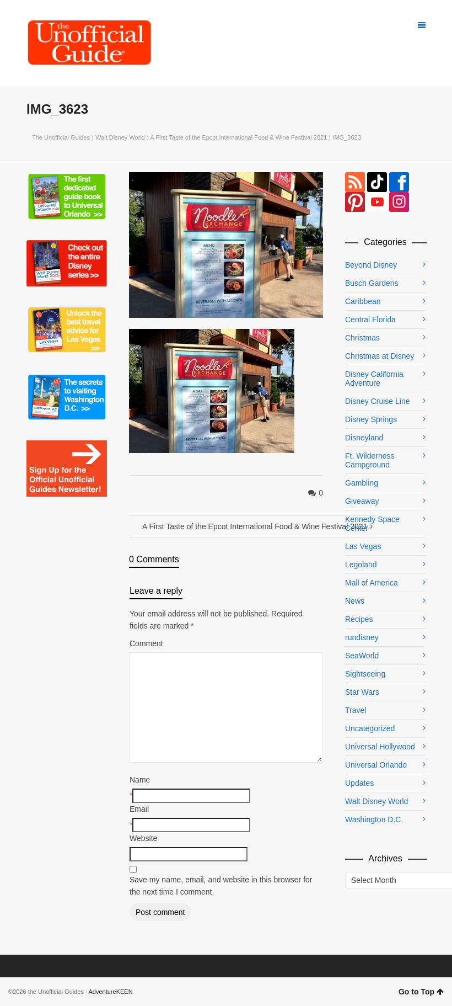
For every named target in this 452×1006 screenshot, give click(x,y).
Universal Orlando (376, 764)
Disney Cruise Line (377, 401)
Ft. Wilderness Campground (369, 460)
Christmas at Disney (379, 356)
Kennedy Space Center (372, 524)
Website (143, 838)
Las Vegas (363, 546)
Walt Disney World (120, 137)
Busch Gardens (372, 283)
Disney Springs (371, 419)
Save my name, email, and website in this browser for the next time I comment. (221, 885)
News (354, 601)
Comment (146, 643)
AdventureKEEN (111, 991)
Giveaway (362, 501)
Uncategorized (370, 728)
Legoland (361, 564)
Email (139, 809)
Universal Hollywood (380, 746)
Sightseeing (365, 673)
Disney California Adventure (374, 378)
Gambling (361, 482)
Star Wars (362, 692)
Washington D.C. (374, 819)
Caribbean (363, 301)
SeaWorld (362, 655)
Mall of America (371, 582)
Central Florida (370, 319)
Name (140, 779)
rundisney (362, 637)
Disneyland (364, 437)
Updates (359, 783)
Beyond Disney (371, 264)
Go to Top (421, 991)
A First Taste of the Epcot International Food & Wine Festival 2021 (238, 137)
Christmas (362, 337)
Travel (355, 710)
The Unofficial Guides (61, 137)
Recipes (359, 619)
